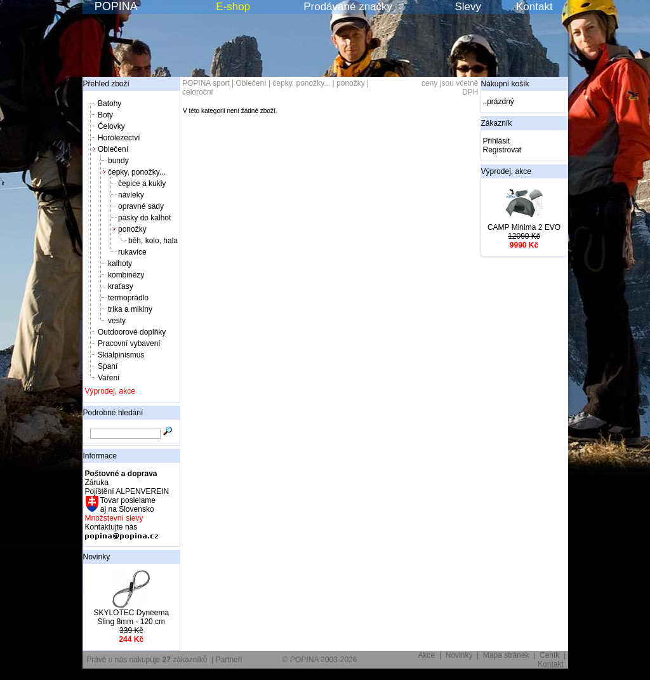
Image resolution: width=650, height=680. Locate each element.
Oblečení (113, 149)
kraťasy (120, 286)
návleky (131, 194)
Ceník (549, 655)
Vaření (108, 377)
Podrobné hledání (113, 412)
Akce (426, 655)
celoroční (197, 92)
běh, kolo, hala (153, 240)
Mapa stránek (506, 655)
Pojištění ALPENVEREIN (127, 491)
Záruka (97, 482)
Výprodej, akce (110, 391)
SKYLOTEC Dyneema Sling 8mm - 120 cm (131, 617)
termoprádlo (128, 297)
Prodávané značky (347, 7)
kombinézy (126, 274)
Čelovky (111, 126)
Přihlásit (496, 141)
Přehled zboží (106, 83)
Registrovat (502, 149)
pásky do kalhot (144, 217)
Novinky (96, 556)
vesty (117, 320)
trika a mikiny (130, 309)
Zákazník (496, 123)
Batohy (109, 103)
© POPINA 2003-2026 (319, 659)
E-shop (233, 7)
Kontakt (534, 7)
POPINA (116, 6)
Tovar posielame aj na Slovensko (127, 505)
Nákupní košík (505, 83)
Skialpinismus (121, 354)
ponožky (132, 229)
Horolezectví (119, 137)
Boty (105, 114)
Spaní (107, 366)
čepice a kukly (142, 183)
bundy (118, 160)
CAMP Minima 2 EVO (524, 227)
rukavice (132, 252)
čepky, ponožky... (137, 172)
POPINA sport (206, 83)
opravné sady (141, 206)
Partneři (228, 659)
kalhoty (120, 263)
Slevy (467, 7)
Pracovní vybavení (129, 343)
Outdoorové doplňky (132, 332)
